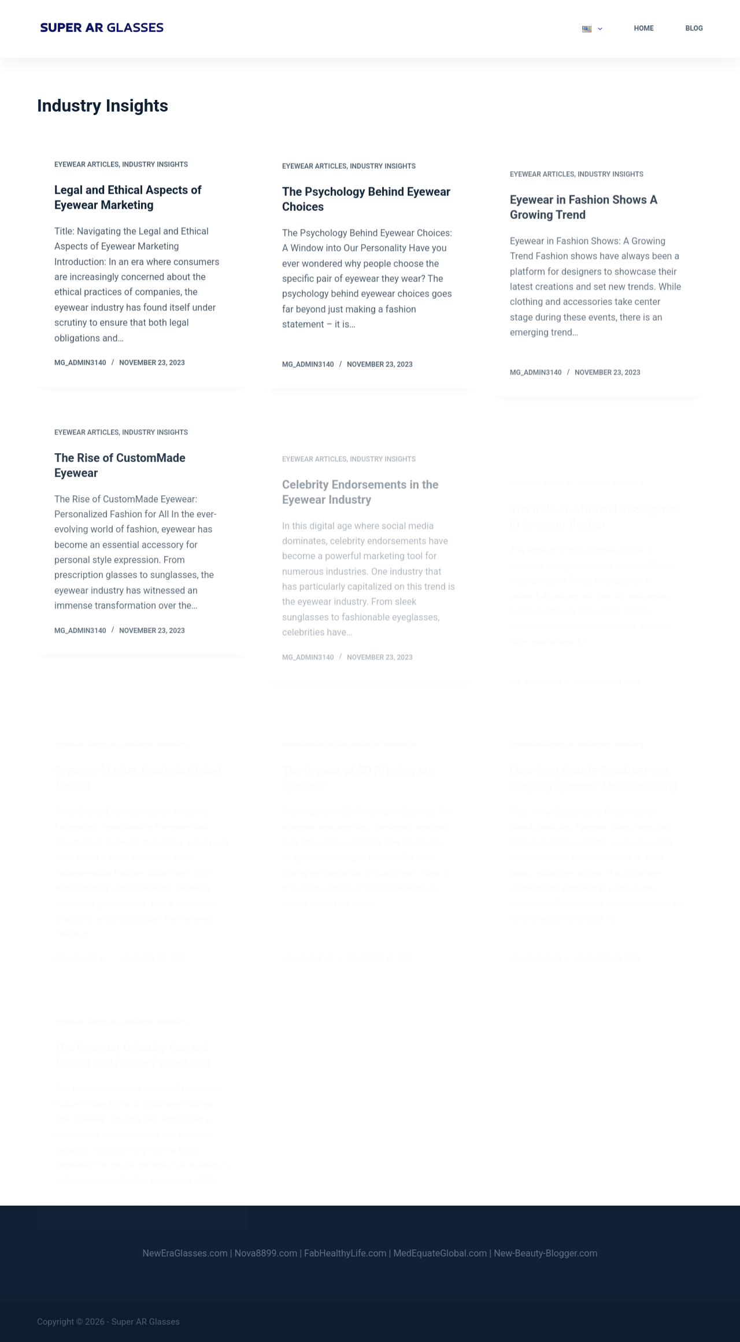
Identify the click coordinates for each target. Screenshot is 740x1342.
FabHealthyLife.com (345, 1253)
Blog (694, 28)
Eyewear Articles (86, 165)
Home (644, 28)
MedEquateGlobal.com (440, 1253)
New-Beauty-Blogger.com (545, 1253)
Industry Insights (155, 165)
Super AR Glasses (146, 1322)
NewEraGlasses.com (185, 1253)
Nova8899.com (266, 1253)
